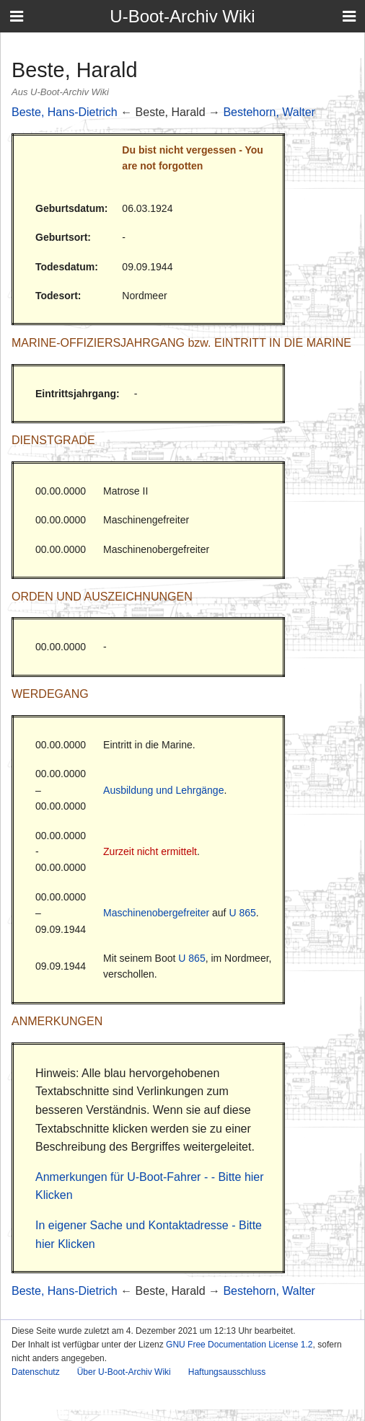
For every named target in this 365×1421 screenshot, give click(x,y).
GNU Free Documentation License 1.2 (239, 1345)
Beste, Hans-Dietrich (65, 112)
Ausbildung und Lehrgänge (163, 790)
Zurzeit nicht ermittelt (150, 851)
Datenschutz (36, 1372)
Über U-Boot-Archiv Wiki (124, 1372)
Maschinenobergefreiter (156, 912)
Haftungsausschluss (226, 1372)
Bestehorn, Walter (269, 112)
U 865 (242, 912)
